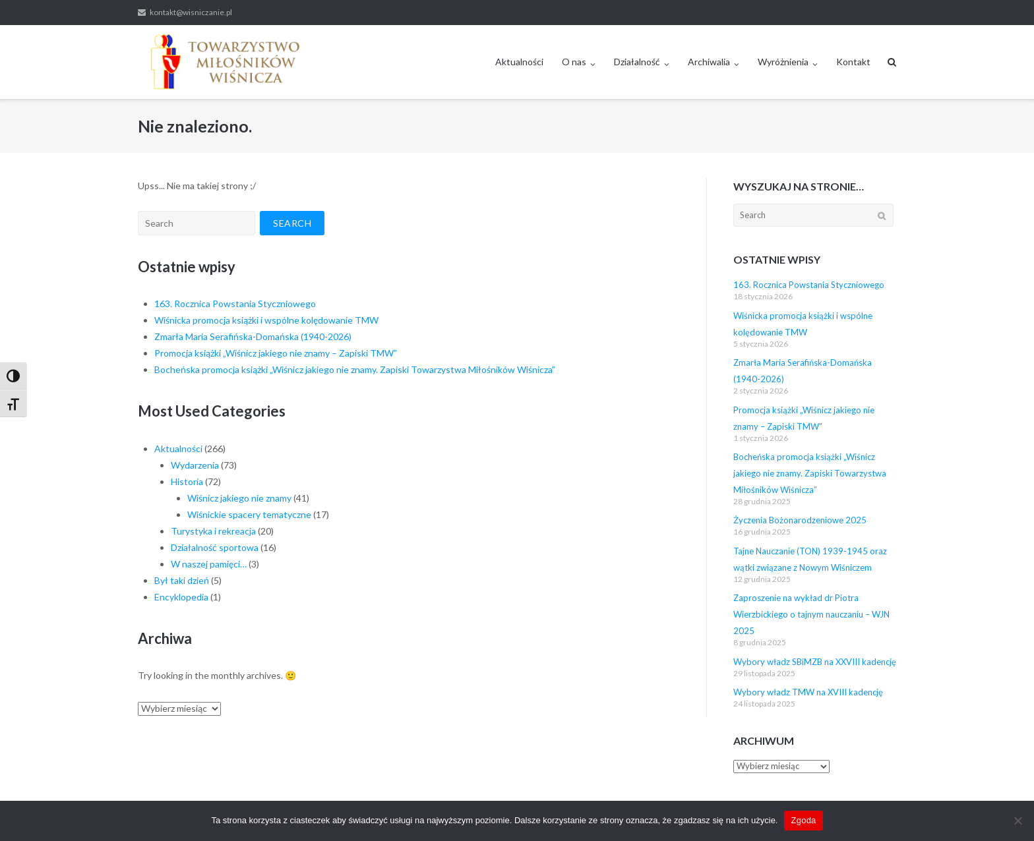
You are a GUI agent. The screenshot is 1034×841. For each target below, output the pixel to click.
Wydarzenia (195, 465)
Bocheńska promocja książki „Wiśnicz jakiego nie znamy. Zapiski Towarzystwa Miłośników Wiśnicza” (354, 369)
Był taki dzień (181, 580)
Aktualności (519, 61)
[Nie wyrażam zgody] (1017, 820)
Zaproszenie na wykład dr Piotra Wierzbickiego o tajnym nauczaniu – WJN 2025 (811, 614)
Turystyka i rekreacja (213, 530)
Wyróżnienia (783, 61)
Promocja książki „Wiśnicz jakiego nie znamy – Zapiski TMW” (275, 353)
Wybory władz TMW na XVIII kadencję (808, 692)
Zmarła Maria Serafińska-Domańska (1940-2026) (252, 336)
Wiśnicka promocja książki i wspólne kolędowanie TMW (266, 320)
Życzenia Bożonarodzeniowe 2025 (800, 520)
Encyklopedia (181, 596)
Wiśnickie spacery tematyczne (249, 514)
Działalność (637, 61)
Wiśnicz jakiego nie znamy (239, 498)
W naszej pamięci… (209, 563)
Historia (187, 481)
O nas (574, 61)
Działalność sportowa (214, 547)
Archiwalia (709, 61)
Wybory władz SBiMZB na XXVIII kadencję (814, 661)
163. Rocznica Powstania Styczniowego (235, 303)
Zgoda (803, 820)
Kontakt (853, 61)
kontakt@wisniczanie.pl (191, 12)
